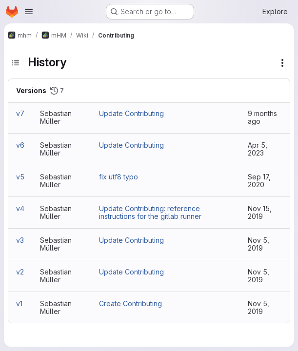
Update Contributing (131, 113)
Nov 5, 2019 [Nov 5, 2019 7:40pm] (258, 276)
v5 (20, 177)
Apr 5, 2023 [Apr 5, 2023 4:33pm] (257, 149)
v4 (20, 208)
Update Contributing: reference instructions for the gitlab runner (150, 212)
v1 (19, 303)
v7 (20, 113)
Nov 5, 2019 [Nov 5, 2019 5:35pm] (258, 307)
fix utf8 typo (118, 177)
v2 (20, 272)
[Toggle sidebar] (15, 63)
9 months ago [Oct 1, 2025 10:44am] (262, 117)
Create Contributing (130, 303)
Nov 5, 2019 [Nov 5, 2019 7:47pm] (258, 244)
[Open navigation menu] (29, 12)
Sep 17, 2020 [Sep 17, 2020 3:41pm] (259, 181)
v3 (20, 240)
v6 (20, 145)
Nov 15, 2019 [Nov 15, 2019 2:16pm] (260, 212)
